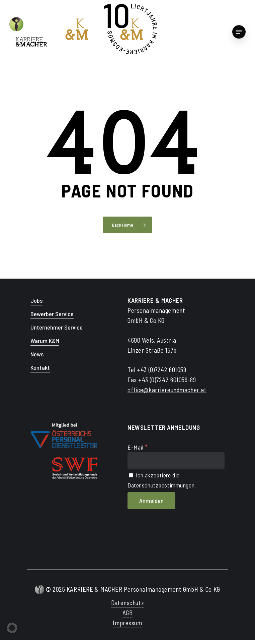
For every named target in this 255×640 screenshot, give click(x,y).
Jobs (36, 300)
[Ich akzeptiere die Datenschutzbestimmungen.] (131, 475)
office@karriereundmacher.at (167, 390)
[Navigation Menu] (239, 31)
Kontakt (40, 367)
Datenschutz (127, 602)
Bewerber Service (52, 313)
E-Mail (138, 447)
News (37, 354)
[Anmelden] (151, 501)
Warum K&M (44, 340)
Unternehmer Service (56, 327)
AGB (127, 613)
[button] (12, 628)
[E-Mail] (176, 460)
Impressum (127, 623)
